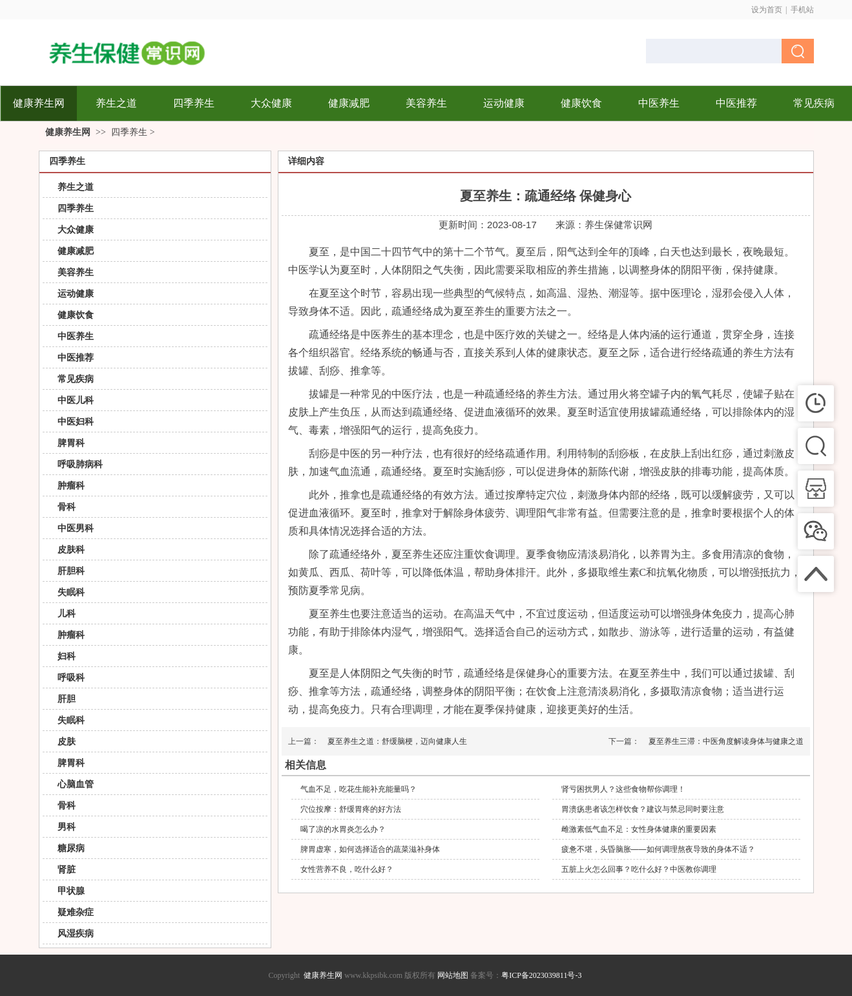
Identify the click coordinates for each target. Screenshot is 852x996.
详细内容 (306, 161)
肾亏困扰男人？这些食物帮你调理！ (623, 789)
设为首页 (766, 9)
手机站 (802, 9)
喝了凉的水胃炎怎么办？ (343, 829)
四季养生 (129, 132)
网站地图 (452, 975)
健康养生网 (67, 132)
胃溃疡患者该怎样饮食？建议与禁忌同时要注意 (642, 809)
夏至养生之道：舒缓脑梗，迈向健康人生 (397, 741)
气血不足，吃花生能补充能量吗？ (358, 789)
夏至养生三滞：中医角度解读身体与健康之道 (726, 741)
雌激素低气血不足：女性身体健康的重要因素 (638, 829)
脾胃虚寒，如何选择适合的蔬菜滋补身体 (370, 849)
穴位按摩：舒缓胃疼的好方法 (350, 809)
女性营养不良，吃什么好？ (346, 869)
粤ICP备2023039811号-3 (541, 975)
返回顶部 (829, 973)
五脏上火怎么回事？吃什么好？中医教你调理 (638, 869)
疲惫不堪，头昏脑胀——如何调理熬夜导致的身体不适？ (658, 849)
